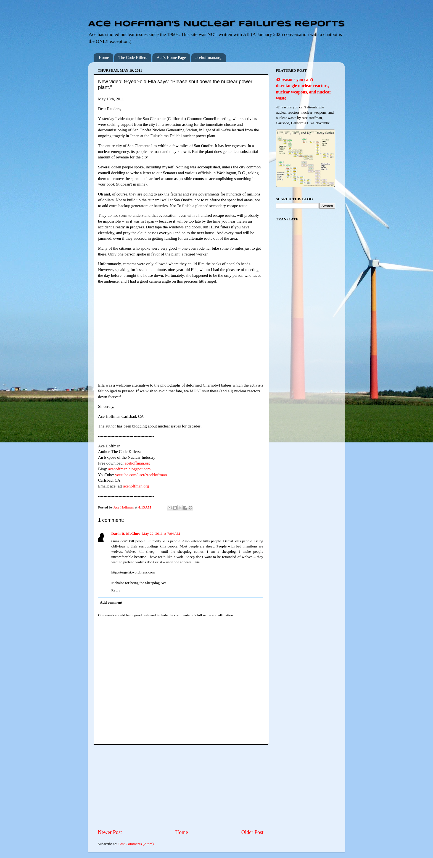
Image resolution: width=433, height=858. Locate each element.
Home (104, 57)
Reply (115, 590)
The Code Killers (132, 57)
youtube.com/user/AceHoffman (141, 475)
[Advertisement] (180, 786)
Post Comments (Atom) (136, 844)
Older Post (252, 832)
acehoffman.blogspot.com (129, 469)
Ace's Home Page (171, 57)
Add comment (111, 602)
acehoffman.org (208, 57)
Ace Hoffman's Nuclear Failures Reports (216, 24)
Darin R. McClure (125, 533)
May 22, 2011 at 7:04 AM (161, 533)
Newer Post (110, 832)
